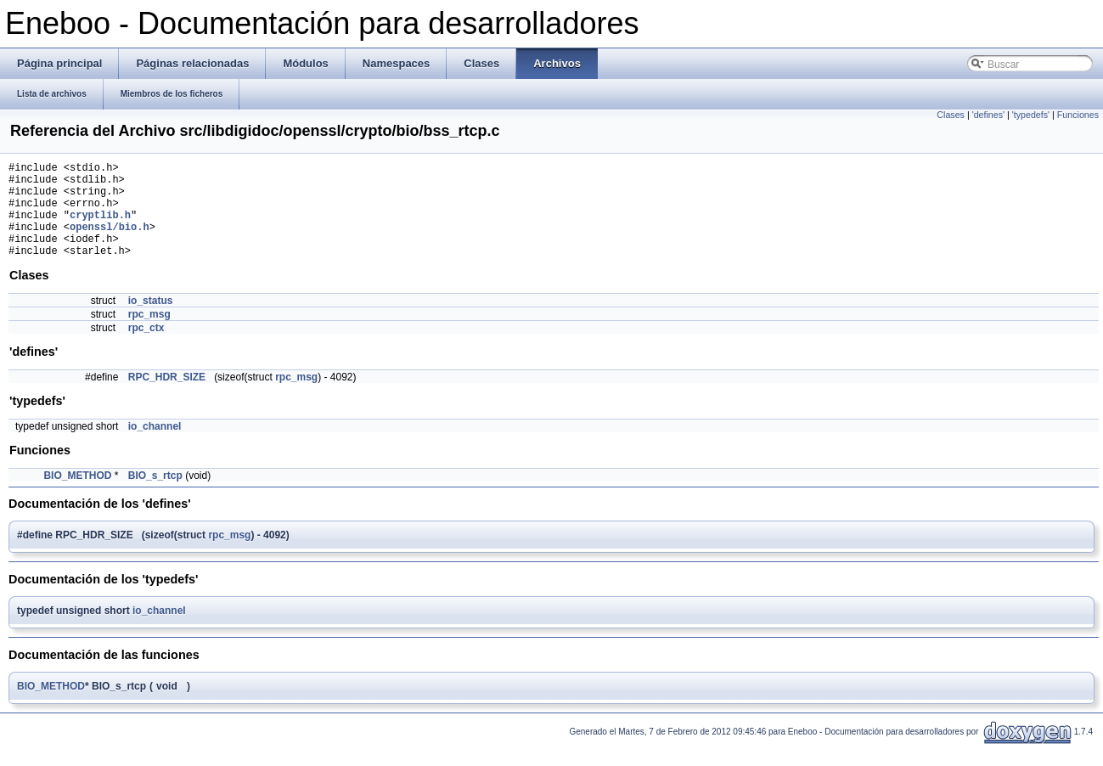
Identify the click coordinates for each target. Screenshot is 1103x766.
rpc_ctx (146, 348)
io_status (150, 321)
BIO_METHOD (77, 496)
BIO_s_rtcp (155, 496)
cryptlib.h (100, 227)
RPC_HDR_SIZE (166, 397)
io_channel (155, 447)
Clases (951, 115)
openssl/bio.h (109, 241)
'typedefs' (1031, 115)
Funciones (1078, 115)
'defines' (988, 115)
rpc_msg (149, 335)
